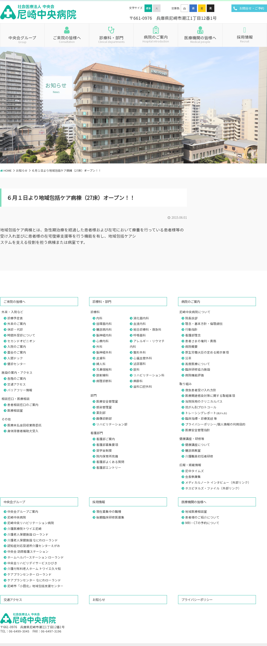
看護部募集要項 (107, 444)
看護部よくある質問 (110, 461)
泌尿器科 (139, 363)
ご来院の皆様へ (67, 39)
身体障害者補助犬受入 (22, 431)
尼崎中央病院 (16, 517)
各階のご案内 (16, 378)
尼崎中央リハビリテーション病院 (30, 523)
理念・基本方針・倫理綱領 (204, 323)
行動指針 (191, 329)
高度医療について (197, 364)
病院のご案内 (156, 38)
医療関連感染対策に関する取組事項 (210, 395)
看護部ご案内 (105, 439)
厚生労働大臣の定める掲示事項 (207, 352)
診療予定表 (15, 318)
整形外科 (139, 352)
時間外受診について (21, 335)
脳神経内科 (104, 335)
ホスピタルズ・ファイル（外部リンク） (213, 488)
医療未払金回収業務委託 (24, 425)
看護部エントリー (108, 467)
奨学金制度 (104, 450)
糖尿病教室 (193, 450)
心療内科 (102, 341)
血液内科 (139, 323)
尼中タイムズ (194, 471)
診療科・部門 (111, 39)
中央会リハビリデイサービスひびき (32, 563)
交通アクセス (16, 384)
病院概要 (191, 346)
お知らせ (22, 170)
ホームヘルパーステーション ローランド (35, 557)
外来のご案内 (16, 323)
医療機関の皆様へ (200, 39)
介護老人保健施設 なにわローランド (32, 540)
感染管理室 (104, 407)
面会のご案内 (16, 352)
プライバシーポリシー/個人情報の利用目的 (215, 424)
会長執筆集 (193, 476)
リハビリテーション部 (111, 424)
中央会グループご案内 (22, 511)
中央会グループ (22, 39)
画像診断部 (104, 418)
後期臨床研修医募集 (110, 517)
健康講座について (197, 444)
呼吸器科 (139, 335)
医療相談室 (15, 410)
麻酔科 (138, 381)
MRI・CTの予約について (202, 523)
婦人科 (101, 364)
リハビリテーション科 (149, 375)
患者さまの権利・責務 (200, 341)
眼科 (136, 369)
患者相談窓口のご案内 (22, 404)
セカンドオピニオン (21, 341)
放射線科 (102, 375)
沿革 (188, 358)
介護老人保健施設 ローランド (27, 534)
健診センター (16, 364)
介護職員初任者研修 (199, 456)
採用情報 (245, 38)
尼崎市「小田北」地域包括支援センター (35, 586)
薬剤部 (101, 412)
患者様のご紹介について (202, 517)
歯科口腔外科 (142, 386)
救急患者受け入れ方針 (200, 390)
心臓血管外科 (142, 358)
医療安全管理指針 (197, 430)
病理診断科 (104, 381)
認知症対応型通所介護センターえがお (33, 545)
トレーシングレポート (206, 413)
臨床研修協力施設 (197, 369)
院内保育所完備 (107, 456)
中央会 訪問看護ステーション (27, 551)
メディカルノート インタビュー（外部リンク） (218, 482)
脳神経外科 (104, 352)
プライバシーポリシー (197, 599)
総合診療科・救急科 (147, 329)
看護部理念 (193, 335)
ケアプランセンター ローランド (29, 574)
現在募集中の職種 (108, 511)
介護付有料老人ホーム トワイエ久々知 (34, 568)
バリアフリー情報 (19, 390)
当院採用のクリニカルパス (204, 401)
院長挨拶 (191, 318)
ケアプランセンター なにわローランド (34, 580)
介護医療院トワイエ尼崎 (24, 528)
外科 (99, 346)
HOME (8, 170)
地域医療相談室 (196, 511)
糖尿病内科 (104, 329)
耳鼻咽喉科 (104, 369)
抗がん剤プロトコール (200, 407)
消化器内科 (141, 318)
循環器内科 (104, 323)
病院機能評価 (194, 375)
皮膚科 (101, 358)
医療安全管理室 (107, 401)
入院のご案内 (16, 346)
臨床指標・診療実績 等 (201, 418)
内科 (99, 318)
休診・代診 (15, 329)
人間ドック (15, 358)
